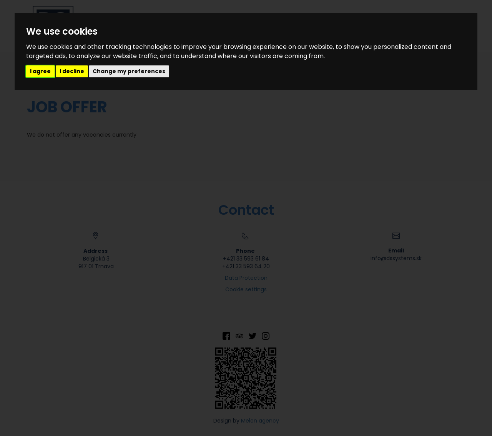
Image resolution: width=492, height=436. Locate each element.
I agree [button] (40, 71)
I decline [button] (72, 71)
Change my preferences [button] (129, 71)
